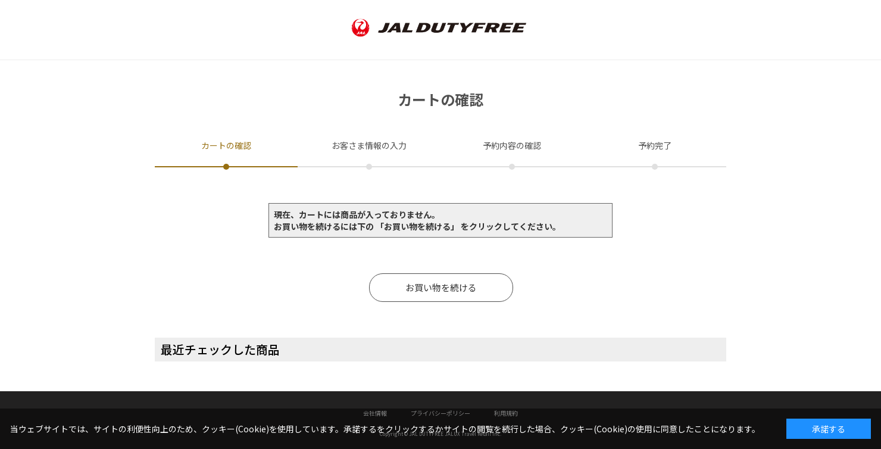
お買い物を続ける (441, 287)
